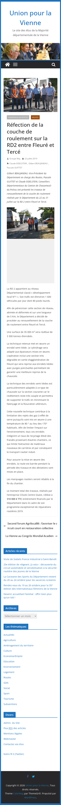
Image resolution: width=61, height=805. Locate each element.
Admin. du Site (12, 722)
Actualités (9, 634)
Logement (9, 672)
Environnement (12, 666)
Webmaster (10, 738)
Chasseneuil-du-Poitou (18, 117)
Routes (35, 117)
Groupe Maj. (15, 158)
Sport (6, 693)
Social (7, 688)
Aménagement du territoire (19, 645)
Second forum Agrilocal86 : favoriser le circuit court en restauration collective (30, 526)
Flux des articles (15, 728)
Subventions (10, 704)
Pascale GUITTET (14, 167)
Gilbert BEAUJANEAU (38, 163)
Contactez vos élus (14, 744)
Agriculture (10, 640)
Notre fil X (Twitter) (14, 754)
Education (9, 661)
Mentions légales (13, 733)
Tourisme (9, 698)
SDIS (6, 682)
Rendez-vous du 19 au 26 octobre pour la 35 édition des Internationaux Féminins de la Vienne (30, 587)
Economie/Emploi (13, 656)
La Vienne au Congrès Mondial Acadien (31, 536)
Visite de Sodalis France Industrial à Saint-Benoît (30, 559)
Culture (8, 650)
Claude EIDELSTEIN (18, 163)
